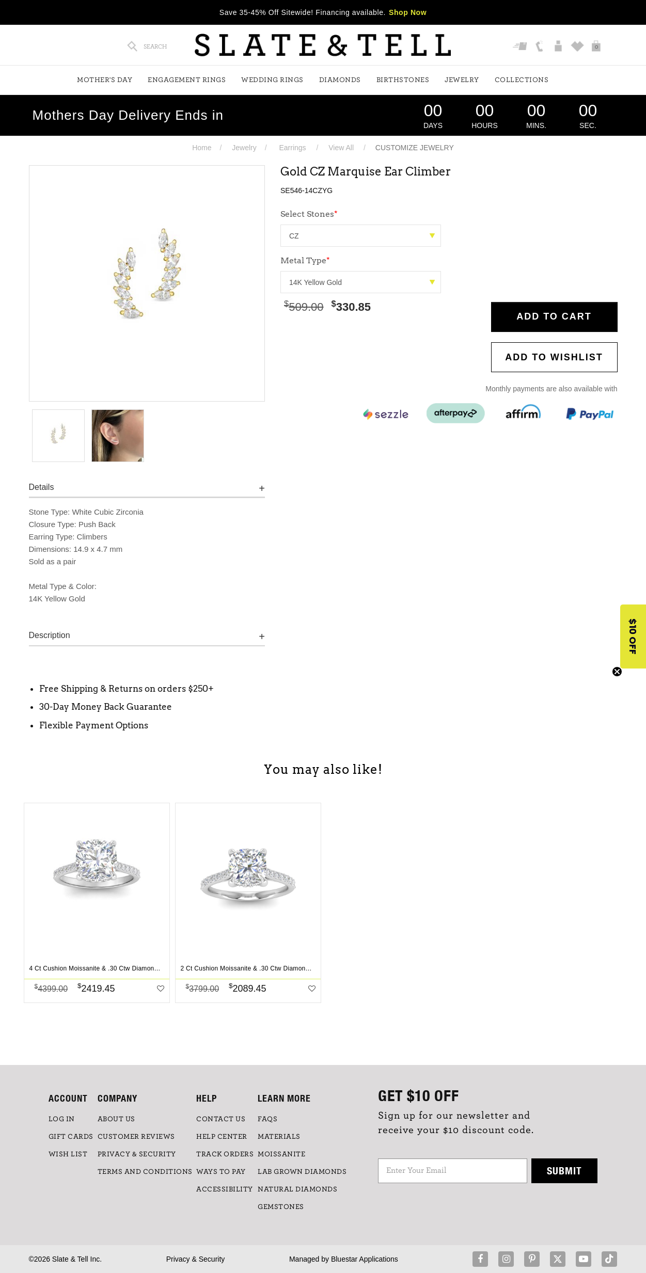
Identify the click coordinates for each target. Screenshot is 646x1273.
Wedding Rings (272, 80)
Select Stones (309, 214)
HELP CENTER (221, 1136)
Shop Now (408, 12)
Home (201, 148)
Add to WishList (554, 357)
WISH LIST (68, 1154)
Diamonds (340, 80)
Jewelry (462, 80)
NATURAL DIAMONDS (297, 1189)
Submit (564, 1170)
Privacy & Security (195, 1259)
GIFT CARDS (71, 1136)
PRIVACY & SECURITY (137, 1154)
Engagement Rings (187, 80)
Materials (279, 1136)
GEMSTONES (281, 1207)
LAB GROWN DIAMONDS (302, 1171)
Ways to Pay (221, 1171)
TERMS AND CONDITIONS (145, 1171)
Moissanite (281, 1154)
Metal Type (305, 260)
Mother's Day (104, 80)
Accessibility (224, 1189)
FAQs (267, 1119)
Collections (522, 80)
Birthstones (403, 80)
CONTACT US (220, 1119)
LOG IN (62, 1119)
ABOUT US (116, 1119)
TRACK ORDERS (225, 1154)
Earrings (292, 148)
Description (49, 635)
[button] (633, 636)
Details (41, 487)
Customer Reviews (136, 1136)
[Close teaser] (617, 671)
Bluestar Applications (364, 1259)
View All (341, 148)
